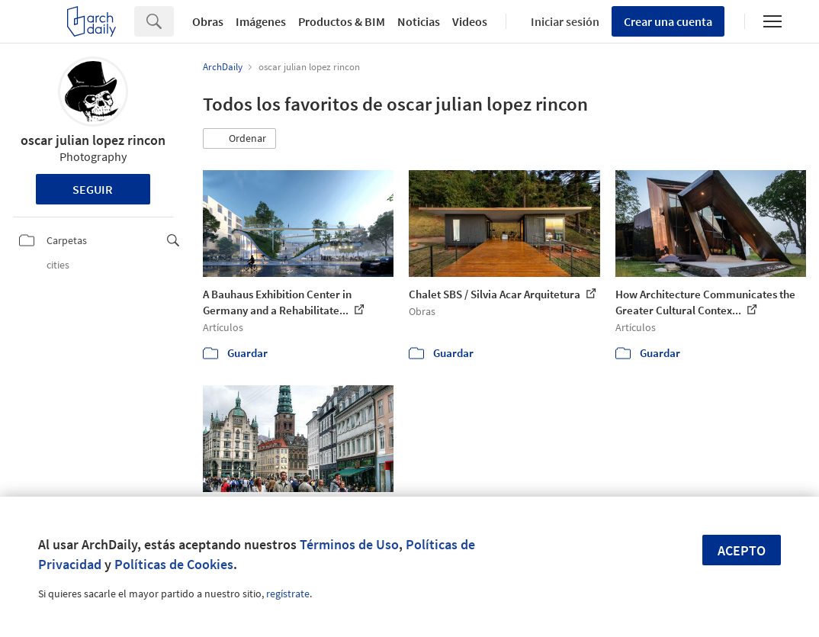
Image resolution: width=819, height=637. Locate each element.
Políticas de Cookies (173, 564)
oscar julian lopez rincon (93, 140)
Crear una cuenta (668, 21)
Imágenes (261, 21)
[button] (239, 139)
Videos (469, 21)
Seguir (92, 189)
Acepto (742, 550)
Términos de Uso (349, 544)
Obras (207, 21)
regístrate (288, 593)
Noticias (418, 21)
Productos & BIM (341, 21)
